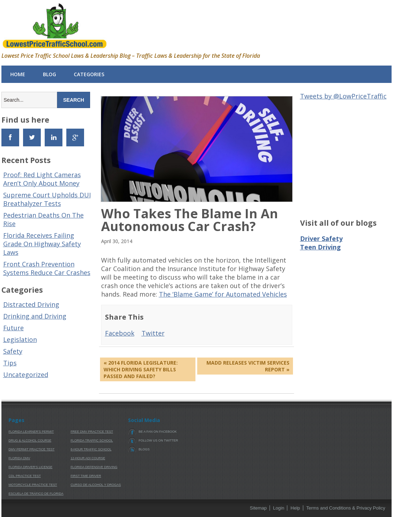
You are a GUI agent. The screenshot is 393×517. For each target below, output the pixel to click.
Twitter (153, 333)
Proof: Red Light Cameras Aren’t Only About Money (42, 178)
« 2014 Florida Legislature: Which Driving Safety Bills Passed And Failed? (141, 369)
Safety (12, 351)
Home (17, 74)
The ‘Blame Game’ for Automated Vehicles (223, 294)
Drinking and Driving (34, 316)
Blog (49, 74)
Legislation (20, 339)
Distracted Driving (31, 304)
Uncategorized (25, 374)
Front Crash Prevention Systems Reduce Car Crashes (46, 268)
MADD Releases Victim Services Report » (247, 366)
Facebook (119, 333)
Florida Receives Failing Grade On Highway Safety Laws (42, 244)
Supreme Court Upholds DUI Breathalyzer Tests (47, 199)
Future (13, 328)
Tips (10, 363)
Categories (89, 74)
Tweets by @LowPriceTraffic (343, 96)
